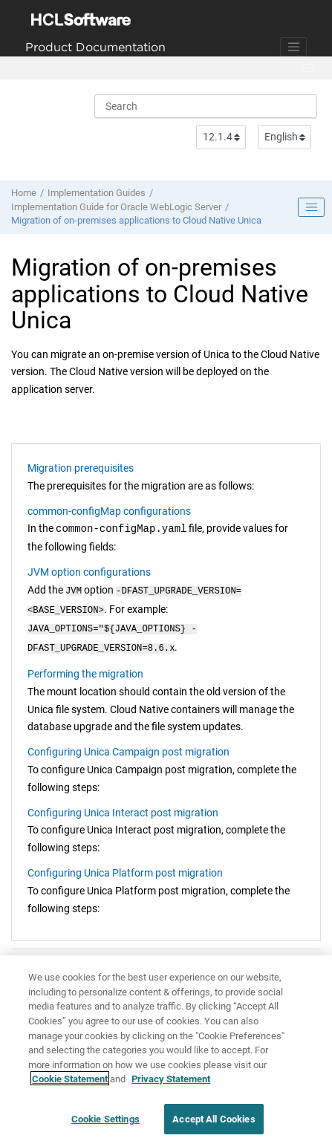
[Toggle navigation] (293, 46)
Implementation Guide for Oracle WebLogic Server (116, 206)
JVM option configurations (89, 572)
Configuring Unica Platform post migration (125, 867)
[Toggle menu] (307, 68)
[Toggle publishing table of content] (311, 207)
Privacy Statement (170, 1083)
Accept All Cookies (213, 1123)
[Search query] (205, 106)
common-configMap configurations (109, 511)
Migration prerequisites (80, 468)
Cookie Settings (105, 1123)
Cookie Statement (70, 1083)
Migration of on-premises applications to (136, 220)
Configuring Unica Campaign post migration (128, 746)
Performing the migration (85, 668)
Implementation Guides (97, 192)
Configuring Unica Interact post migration (122, 807)
